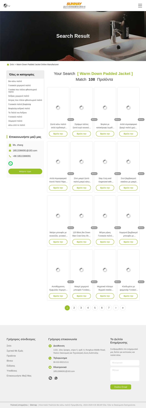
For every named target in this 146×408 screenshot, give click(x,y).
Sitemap (33, 405)
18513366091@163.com (25, 150)
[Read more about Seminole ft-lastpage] (122, 307)
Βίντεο (10, 361)
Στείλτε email (120, 387)
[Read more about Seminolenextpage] (115, 307)
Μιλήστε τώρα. (25, 171)
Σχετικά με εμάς (15, 351)
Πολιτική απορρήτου (19, 405)
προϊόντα (11, 356)
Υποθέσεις (12, 371)
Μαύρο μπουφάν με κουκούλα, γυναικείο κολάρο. (58, 235)
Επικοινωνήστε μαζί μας (19, 376)
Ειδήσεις (11, 366)
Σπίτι (12, 64)
